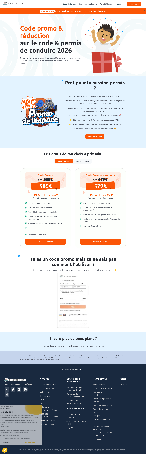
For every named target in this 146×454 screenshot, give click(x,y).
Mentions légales (47, 424)
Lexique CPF (98, 416)
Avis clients (45, 392)
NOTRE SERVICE (100, 379)
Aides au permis (76, 346)
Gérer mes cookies (48, 420)
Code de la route (70, 4)
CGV (42, 403)
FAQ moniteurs (73, 427)
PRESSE (123, 379)
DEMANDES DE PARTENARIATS (73, 380)
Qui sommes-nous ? (48, 385)
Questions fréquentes (103, 388)
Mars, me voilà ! (95, 136)
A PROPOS (44, 379)
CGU (42, 400)
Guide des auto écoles (103, 405)
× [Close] (144, 9)
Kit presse (124, 385)
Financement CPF (95, 346)
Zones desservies (100, 385)
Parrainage (98, 439)
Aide (119, 4)
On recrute (45, 396)
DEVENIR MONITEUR (75, 409)
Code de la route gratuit (53, 346)
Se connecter (134, 4)
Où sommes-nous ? (48, 388)
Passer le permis (45, 242)
